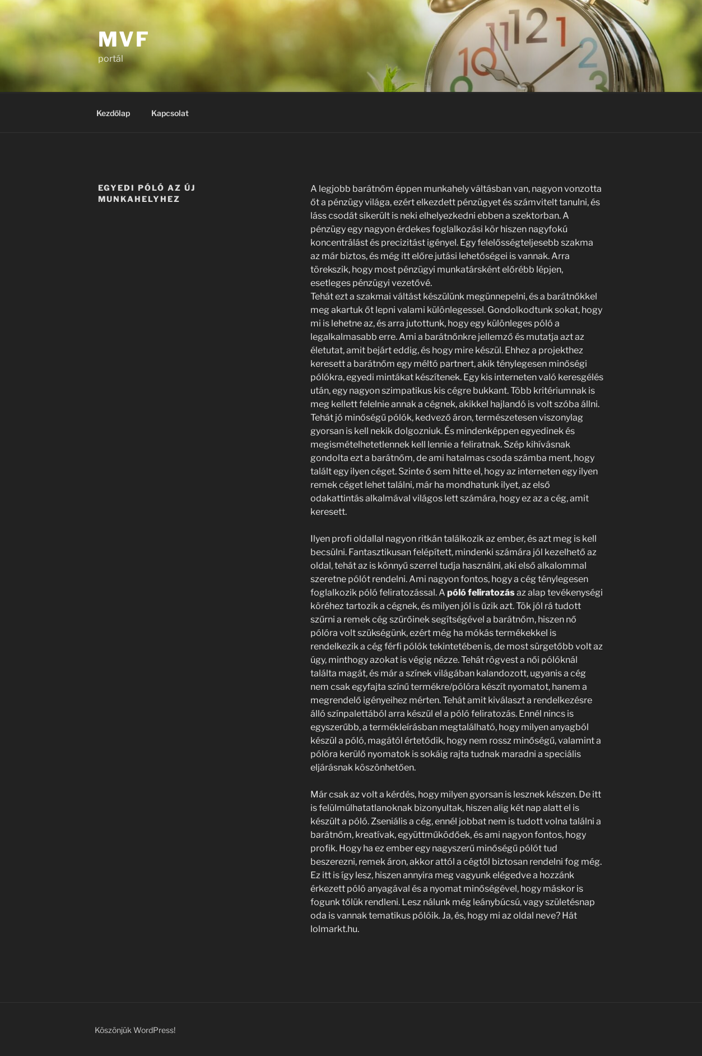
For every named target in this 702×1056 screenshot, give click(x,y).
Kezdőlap (113, 113)
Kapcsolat (170, 113)
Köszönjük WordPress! (135, 1030)
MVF (124, 39)
